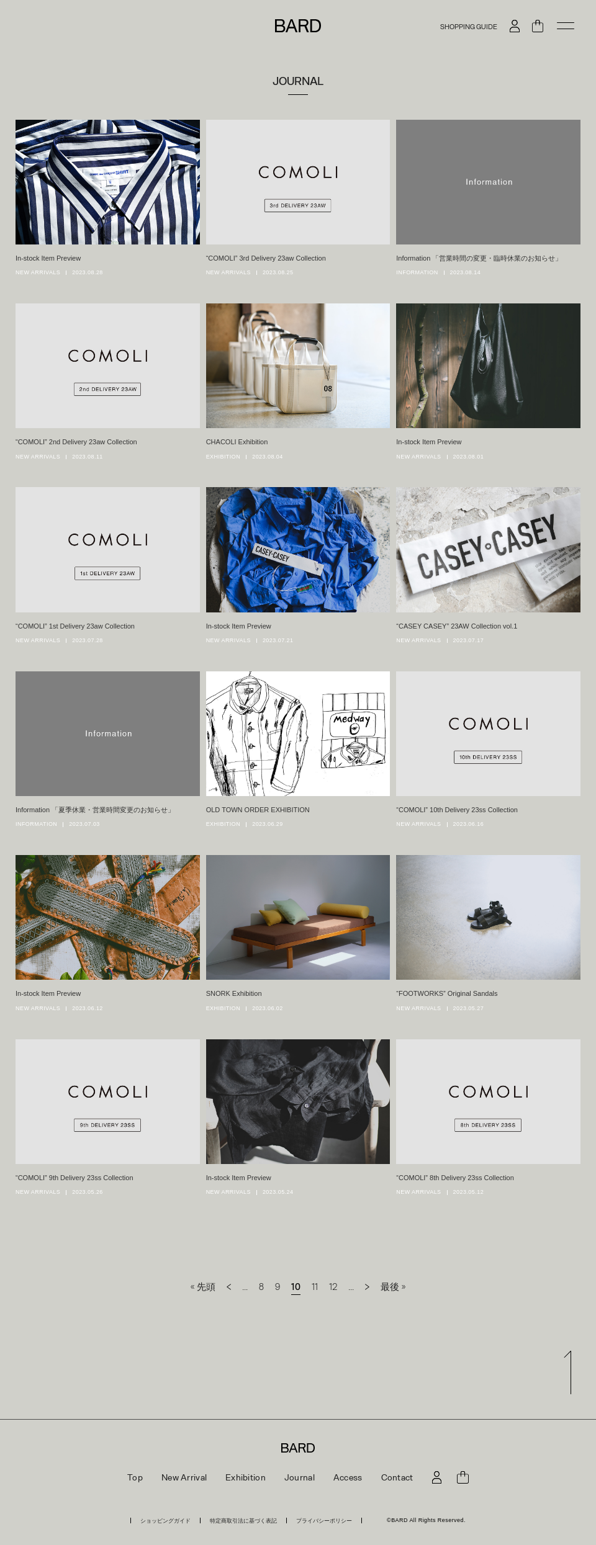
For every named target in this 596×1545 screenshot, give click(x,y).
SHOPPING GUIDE (468, 26)
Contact (397, 1477)
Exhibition (245, 1477)
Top (135, 1477)
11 (315, 1286)
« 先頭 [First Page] (202, 1286)
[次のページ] (367, 1286)
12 (333, 1286)
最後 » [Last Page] (393, 1286)
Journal (299, 1477)
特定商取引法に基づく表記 (243, 1520)
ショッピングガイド (165, 1520)
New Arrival (184, 1477)
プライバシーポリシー (324, 1520)
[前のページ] (229, 1286)
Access (348, 1477)
